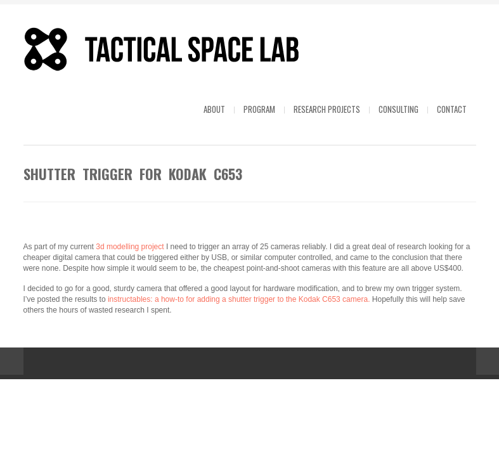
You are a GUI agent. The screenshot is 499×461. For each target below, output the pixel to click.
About (214, 109)
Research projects (327, 109)
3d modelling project (131, 246)
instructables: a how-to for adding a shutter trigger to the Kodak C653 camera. (239, 299)
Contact (452, 109)
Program (259, 109)
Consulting (398, 109)
